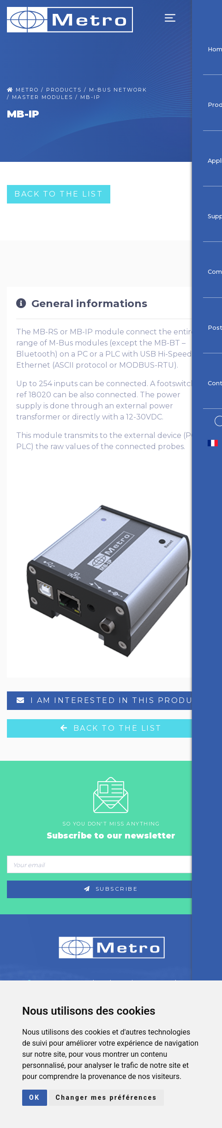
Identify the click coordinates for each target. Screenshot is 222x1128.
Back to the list (58, 194)
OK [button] (34, 1097)
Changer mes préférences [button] (106, 1097)
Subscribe (111, 889)
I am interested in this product (111, 700)
